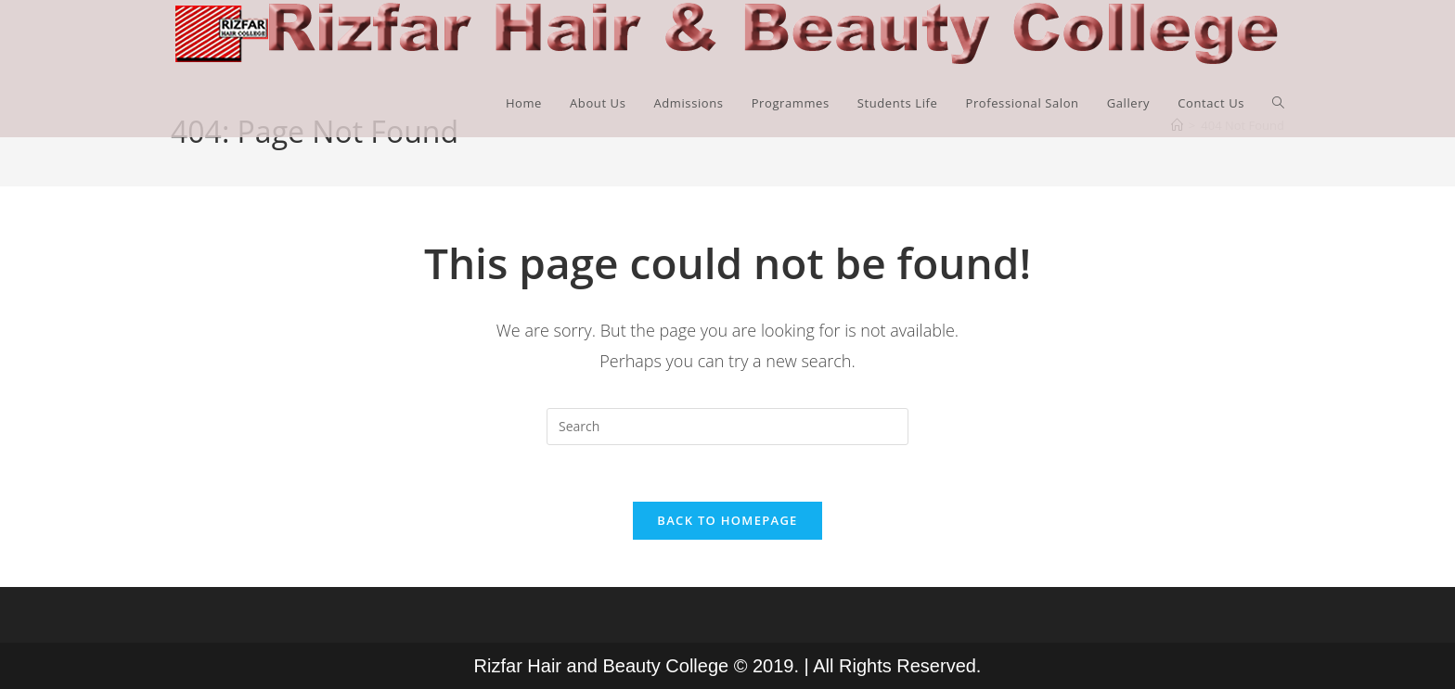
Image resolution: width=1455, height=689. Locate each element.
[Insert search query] (727, 426)
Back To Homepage (727, 520)
